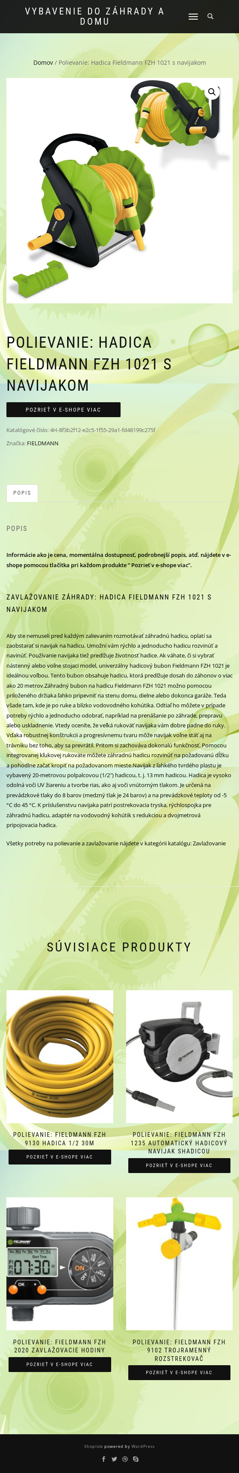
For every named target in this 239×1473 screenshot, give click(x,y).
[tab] (22, 493)
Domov (43, 62)
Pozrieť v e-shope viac (63, 409)
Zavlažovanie (209, 843)
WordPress (142, 1446)
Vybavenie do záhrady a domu (95, 16)
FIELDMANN (43, 443)
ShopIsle (94, 1446)
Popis (22, 493)
